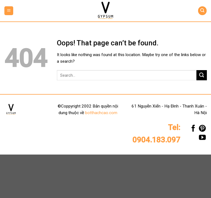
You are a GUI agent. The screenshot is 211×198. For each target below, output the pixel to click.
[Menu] (8, 10)
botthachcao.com (101, 112)
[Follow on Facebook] (193, 129)
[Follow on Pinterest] (202, 129)
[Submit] (201, 75)
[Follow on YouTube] (202, 138)
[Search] (202, 10)
